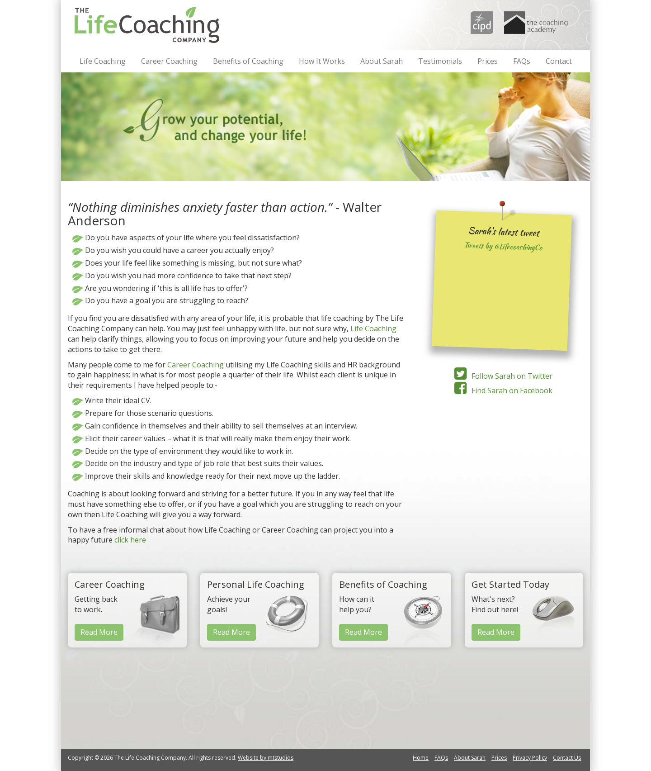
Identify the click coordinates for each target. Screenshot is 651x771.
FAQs (521, 61)
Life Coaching (103, 61)
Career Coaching (169, 61)
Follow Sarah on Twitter (501, 376)
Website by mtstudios (265, 757)
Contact (559, 61)
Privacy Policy (530, 757)
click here (130, 540)
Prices (487, 61)
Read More (99, 632)
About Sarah (381, 61)
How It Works (322, 61)
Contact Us (567, 757)
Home (421, 757)
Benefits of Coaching (248, 61)
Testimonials (440, 61)
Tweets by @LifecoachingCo (503, 246)
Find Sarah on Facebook (501, 390)
